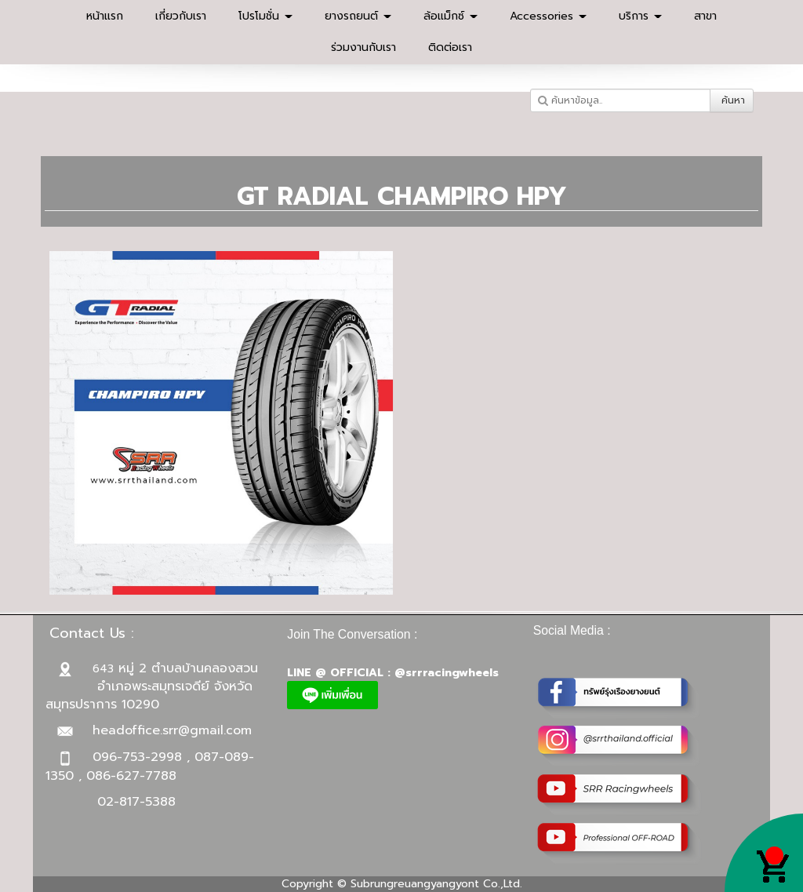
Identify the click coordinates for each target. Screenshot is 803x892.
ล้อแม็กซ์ (450, 16)
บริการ (640, 16)
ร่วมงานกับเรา (363, 47)
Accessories (548, 16)
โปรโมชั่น (265, 16)
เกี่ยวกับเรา (180, 16)
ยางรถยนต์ (358, 16)
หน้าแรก (104, 16)
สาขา (705, 16)
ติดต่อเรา (450, 47)
